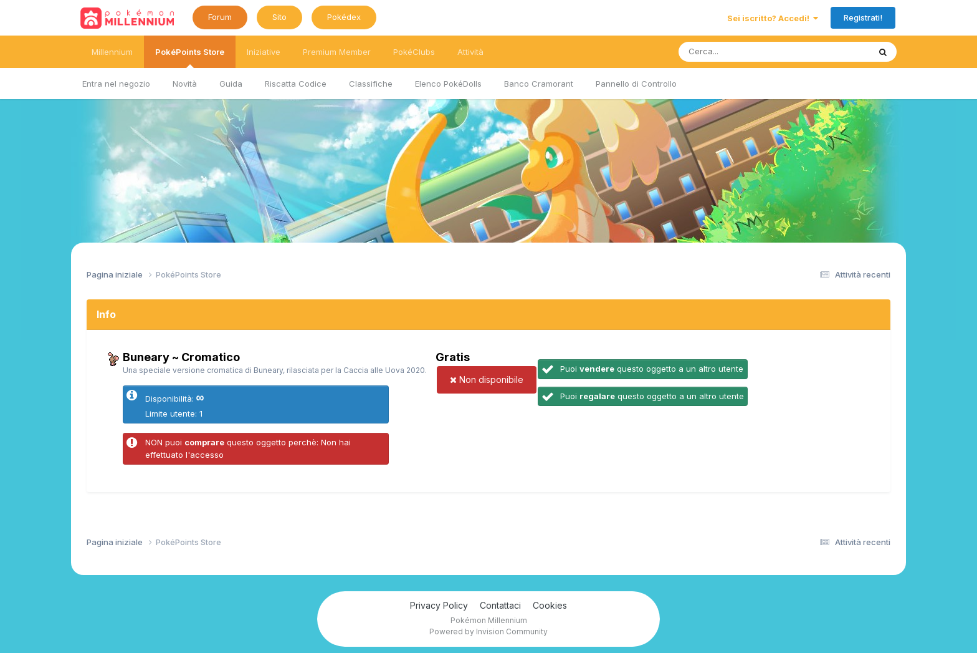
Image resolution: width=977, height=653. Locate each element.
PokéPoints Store (189, 57)
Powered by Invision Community (488, 631)
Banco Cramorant (538, 84)
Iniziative (263, 52)
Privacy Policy (439, 605)
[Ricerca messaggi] (745, 52)
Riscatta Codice (295, 84)
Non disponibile (486, 379)
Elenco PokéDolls (448, 84)
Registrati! (863, 17)
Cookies (550, 605)
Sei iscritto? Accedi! (772, 18)
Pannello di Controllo (636, 84)
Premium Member (337, 52)
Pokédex (344, 17)
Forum (220, 17)
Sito (279, 17)
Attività (470, 52)
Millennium (112, 52)
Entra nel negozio (116, 84)
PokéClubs (414, 52)
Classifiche (371, 84)
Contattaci (500, 605)
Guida (230, 84)
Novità (185, 84)
